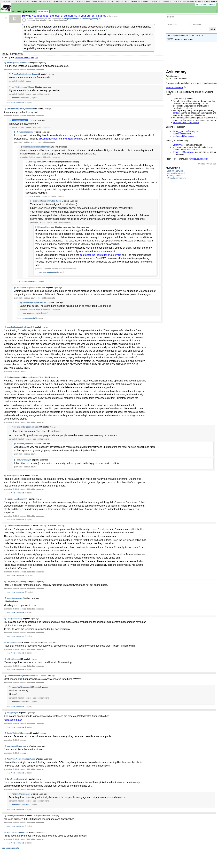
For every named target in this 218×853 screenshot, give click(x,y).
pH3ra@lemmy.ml (14, 659)
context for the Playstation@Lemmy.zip (100, 255)
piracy (27, 1)
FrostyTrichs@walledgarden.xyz (25, 74)
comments (43, 11)
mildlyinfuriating (132, 1)
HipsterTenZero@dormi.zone (18, 733)
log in (198, 4)
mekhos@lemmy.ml (176, 173)
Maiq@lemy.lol (12, 713)
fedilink (43, 21)
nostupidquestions (101, 1)
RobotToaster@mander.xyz (17, 832)
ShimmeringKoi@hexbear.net (34, 302)
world (42, 1)
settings (212, 4)
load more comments (20, 98)
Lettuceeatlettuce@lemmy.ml (18, 526)
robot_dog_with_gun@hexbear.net (26, 427)
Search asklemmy (174, 87)
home (3, 1)
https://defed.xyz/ (13, 719)
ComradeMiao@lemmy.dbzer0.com (21, 109)
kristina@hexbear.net (15, 816)
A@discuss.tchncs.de (198, 159)
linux (34, 1)
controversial (24, 57)
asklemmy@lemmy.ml (23, 11)
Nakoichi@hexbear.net (21, 794)
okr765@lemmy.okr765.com (23, 87)
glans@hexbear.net (14, 598)
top (16, 57)
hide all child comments (57, 21)
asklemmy (58, 1)
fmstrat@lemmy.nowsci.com (18, 63)
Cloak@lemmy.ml (175, 171)
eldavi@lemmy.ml (24, 460)
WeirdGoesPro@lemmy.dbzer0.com (21, 759)
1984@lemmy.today (14, 619)
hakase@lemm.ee (14, 642)
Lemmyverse (179, 145)
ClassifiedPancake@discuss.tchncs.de (22, 676)
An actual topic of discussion (186, 122)
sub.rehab (177, 147)
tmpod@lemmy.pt (175, 176)
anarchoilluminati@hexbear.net (19, 327)
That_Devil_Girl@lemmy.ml (18, 581)
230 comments (33, 21)
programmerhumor (193, 1)
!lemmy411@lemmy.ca (183, 152)
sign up (205, 4)
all (8, 1)
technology (17, 1)
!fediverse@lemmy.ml (182, 134)
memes (49, 1)
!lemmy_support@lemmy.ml (185, 131)
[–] (5, 63)
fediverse (208, 1)
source (23, 70)
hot (12, 57)
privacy (80, 1)
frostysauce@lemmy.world (17, 746)
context (176, 113)
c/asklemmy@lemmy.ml (90, 19)
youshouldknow (149, 1)
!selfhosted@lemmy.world (184, 136)
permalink (8, 70)
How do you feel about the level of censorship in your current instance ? (65, 15)
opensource (117, 1)
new (32, 57)
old (36, 57)
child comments (35, 70)
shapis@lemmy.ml (71, 19)
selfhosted (70, 1)
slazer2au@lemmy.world (22, 687)
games (88, 1)
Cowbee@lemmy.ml (25, 132)
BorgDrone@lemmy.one (16, 779)
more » (214, 1)
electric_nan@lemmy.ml (16, 499)
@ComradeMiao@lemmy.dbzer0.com (59, 138)
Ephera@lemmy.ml (14, 475)
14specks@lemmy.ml (176, 178)
